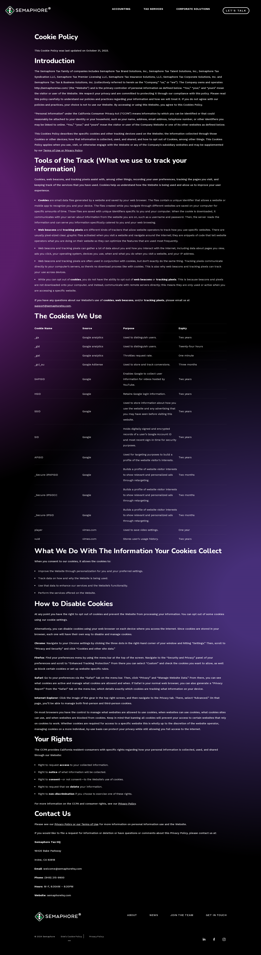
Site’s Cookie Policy (71, 936)
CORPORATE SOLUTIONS (193, 8)
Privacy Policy (127, 803)
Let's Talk (236, 10)
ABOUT (132, 915)
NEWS (153, 915)
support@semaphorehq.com (52, 305)
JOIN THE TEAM (181, 915)
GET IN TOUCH (216, 915)
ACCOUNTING (121, 8)
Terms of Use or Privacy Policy (62, 150)
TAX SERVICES (153, 8)
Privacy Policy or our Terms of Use (76, 824)
